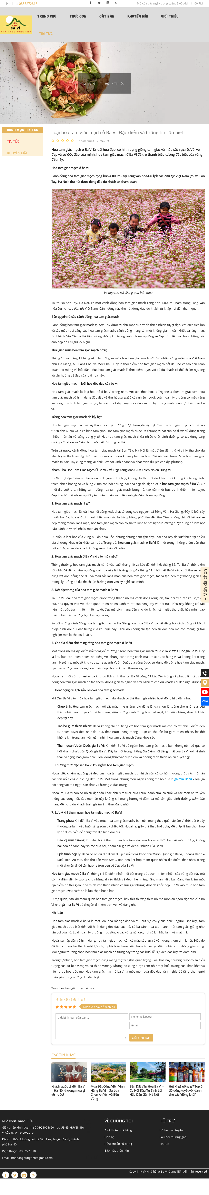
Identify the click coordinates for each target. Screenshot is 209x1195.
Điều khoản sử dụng (118, 1144)
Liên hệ (109, 1137)
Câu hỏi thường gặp (173, 1137)
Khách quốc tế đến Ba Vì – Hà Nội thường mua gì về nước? (68, 1090)
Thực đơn (77, 16)
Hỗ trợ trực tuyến (171, 1130)
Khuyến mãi (137, 16)
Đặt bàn (106, 16)
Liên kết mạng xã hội (106, 1157)
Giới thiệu (170, 16)
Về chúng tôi (118, 1121)
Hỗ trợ (167, 1121)
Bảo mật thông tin (116, 1150)
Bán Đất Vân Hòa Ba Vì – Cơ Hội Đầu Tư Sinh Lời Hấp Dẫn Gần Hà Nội (147, 1090)
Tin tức (45, 33)
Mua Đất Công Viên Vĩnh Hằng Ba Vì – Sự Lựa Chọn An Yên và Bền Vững (108, 1092)
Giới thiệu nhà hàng (118, 1130)
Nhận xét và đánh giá (70, 999)
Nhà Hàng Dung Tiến (87, 1126)
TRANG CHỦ (46, 16)
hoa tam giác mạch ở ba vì (77, 988)
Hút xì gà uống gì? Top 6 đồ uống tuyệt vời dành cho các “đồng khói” (185, 1090)
